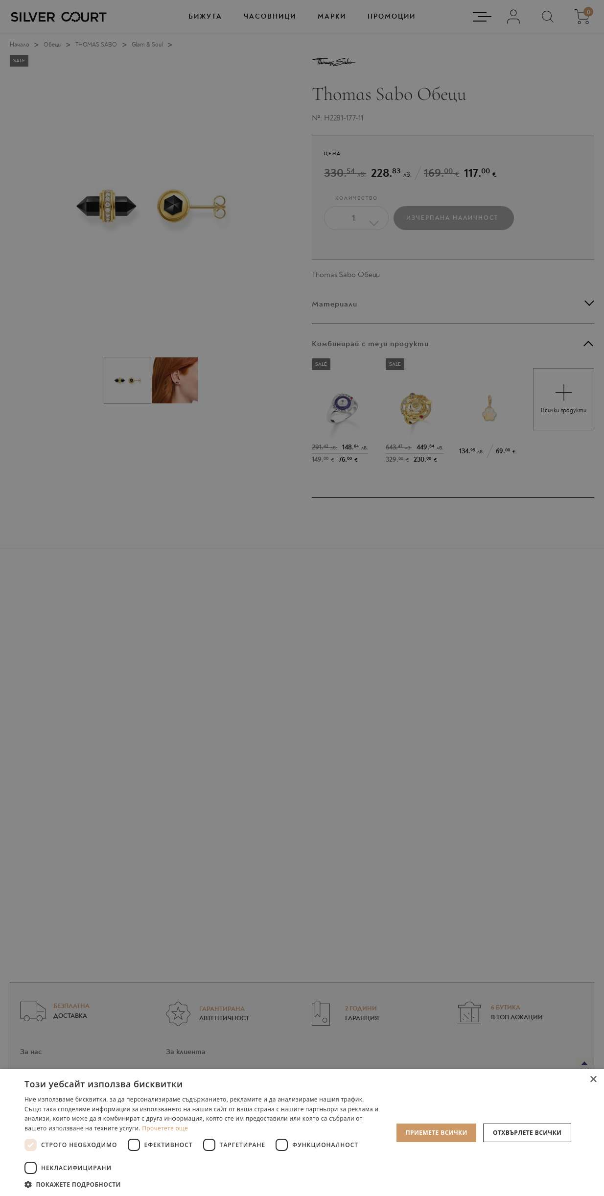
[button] (203, 1184)
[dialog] (302, 598)
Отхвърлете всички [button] (527, 1132)
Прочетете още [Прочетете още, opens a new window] (165, 1128)
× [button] (593, 1079)
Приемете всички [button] (436, 1132)
